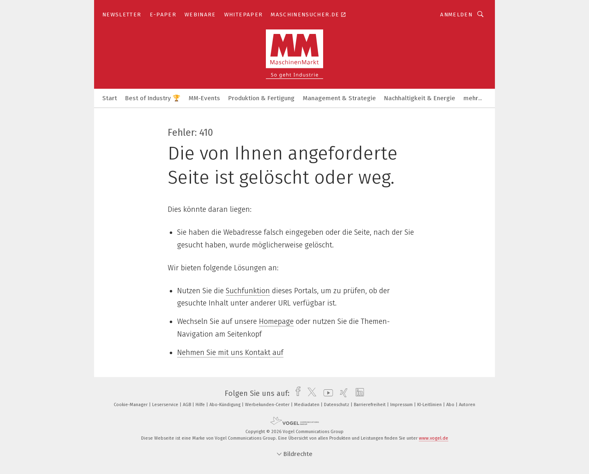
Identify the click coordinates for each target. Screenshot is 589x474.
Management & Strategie (339, 98)
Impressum (402, 404)
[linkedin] (358, 393)
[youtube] (326, 393)
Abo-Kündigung (225, 404)
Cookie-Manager (131, 404)
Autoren (467, 404)
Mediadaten (307, 404)
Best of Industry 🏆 (152, 98)
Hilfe (201, 404)
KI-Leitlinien (430, 404)
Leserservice (166, 404)
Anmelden (456, 14)
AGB (187, 404)
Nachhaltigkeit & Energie (419, 98)
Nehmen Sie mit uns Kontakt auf (230, 352)
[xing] (341, 393)
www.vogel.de (433, 438)
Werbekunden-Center (268, 404)
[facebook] (296, 393)
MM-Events (204, 98)
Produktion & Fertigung (261, 98)
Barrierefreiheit (370, 404)
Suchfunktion (248, 290)
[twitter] (309, 393)
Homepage (276, 321)
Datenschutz (337, 404)
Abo (451, 404)
